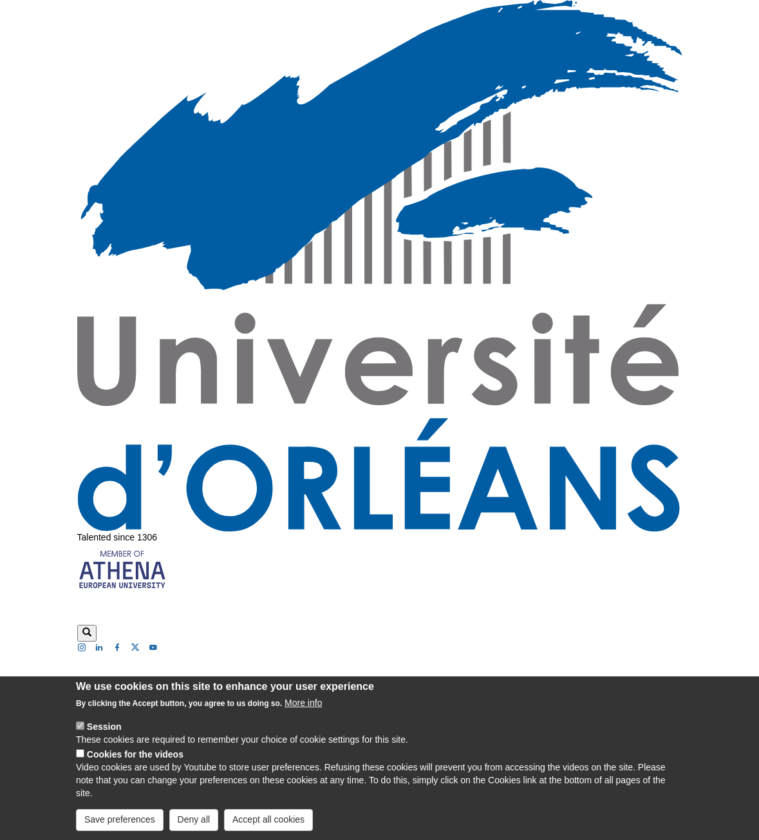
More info (303, 716)
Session (104, 740)
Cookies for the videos (135, 768)
